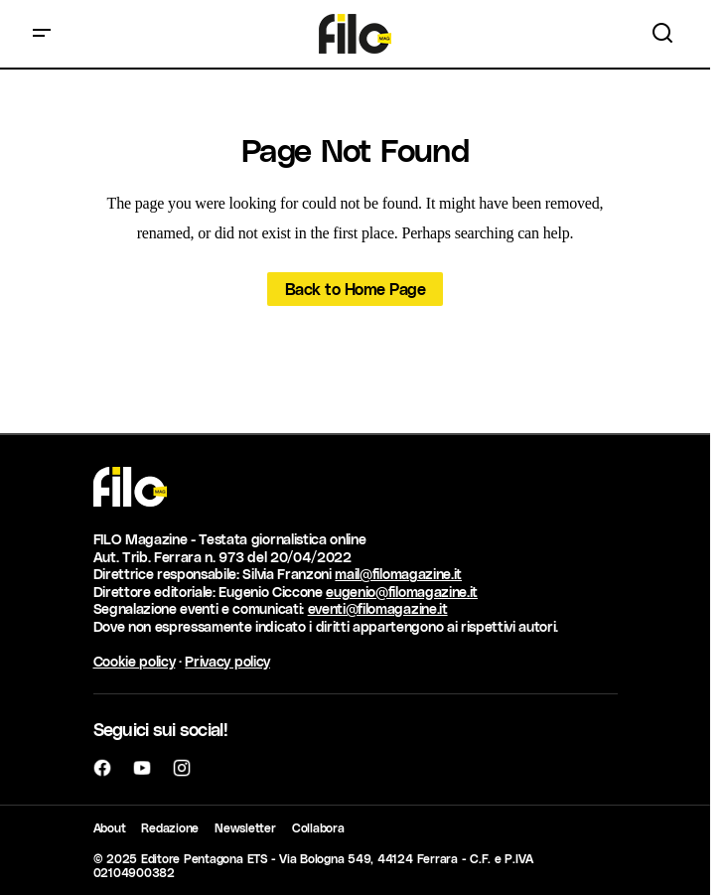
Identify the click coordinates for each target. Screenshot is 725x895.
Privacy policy (227, 661)
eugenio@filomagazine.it (402, 591)
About (109, 827)
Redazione (170, 827)
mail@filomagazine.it (398, 573)
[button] (42, 34)
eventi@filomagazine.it (378, 608)
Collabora (318, 827)
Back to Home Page (355, 288)
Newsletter (245, 827)
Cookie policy (134, 661)
